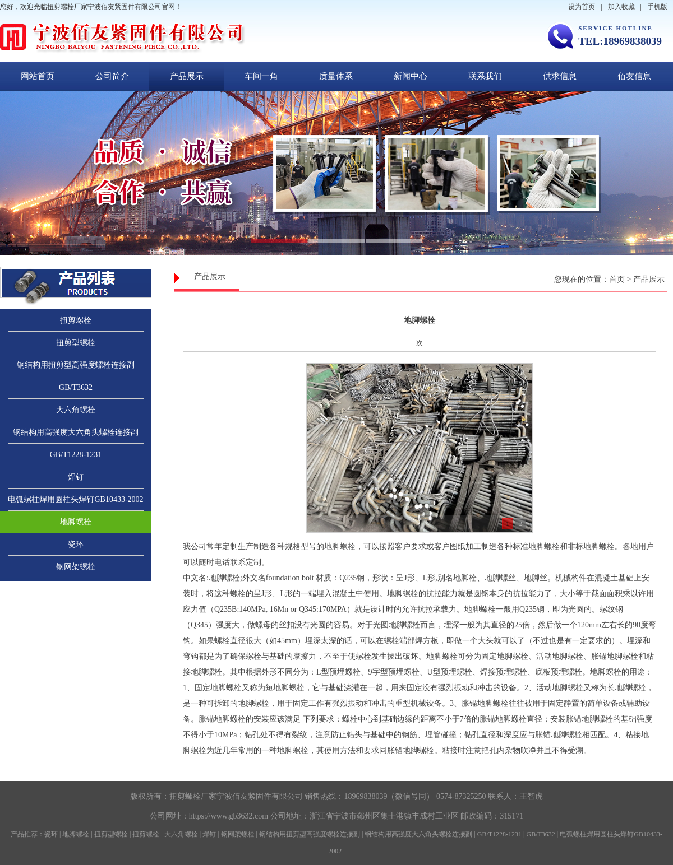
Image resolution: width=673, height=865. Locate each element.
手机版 (657, 7)
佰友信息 (634, 76)
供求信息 (560, 76)
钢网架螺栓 (75, 566)
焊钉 (76, 477)
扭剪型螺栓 (75, 342)
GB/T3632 (76, 387)
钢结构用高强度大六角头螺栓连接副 (76, 432)
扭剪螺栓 (75, 320)
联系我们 (485, 76)
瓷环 (76, 544)
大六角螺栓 (75, 410)
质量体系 (336, 76)
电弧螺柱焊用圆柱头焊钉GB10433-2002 (75, 499)
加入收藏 (621, 7)
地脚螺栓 (75, 522)
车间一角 (261, 76)
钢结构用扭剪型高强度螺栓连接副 (76, 365)
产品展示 (187, 76)
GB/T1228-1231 (76, 454)
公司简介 (112, 76)
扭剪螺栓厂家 (192, 796)
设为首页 (581, 7)
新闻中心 (410, 76)
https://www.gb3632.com (228, 816)
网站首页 (37, 76)
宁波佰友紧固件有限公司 (259, 796)
